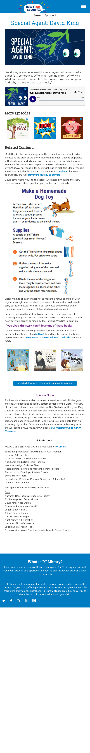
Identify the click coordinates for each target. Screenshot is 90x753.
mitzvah (39, 334)
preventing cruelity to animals (44, 175)
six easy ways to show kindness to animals (46, 337)
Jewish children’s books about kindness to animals (45, 383)
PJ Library (60, 446)
